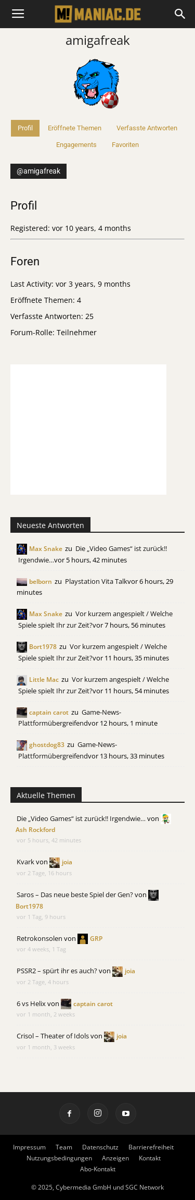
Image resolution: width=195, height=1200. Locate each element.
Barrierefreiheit (151, 1147)
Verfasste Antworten (146, 128)
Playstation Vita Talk (96, 581)
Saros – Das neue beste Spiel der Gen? (75, 894)
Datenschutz (100, 1147)
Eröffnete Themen (74, 128)
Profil (25, 128)
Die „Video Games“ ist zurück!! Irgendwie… (81, 818)
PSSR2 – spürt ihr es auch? (57, 970)
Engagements (76, 145)
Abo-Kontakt (97, 1169)
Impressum (29, 1147)
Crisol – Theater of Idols (53, 1035)
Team (64, 1147)
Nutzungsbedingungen (59, 1158)
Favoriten (125, 145)
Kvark (25, 861)
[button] (180, 14)
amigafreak (98, 39)
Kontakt (150, 1158)
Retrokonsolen (39, 938)
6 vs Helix (31, 1003)
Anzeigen (115, 1158)
